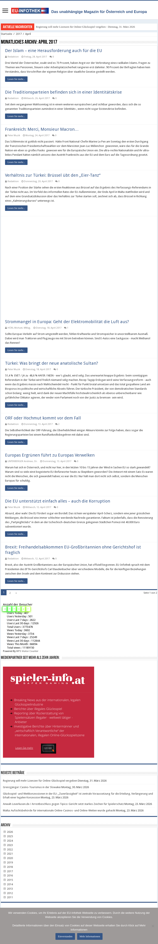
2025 (8, 836)
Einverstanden (65, 936)
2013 (8, 888)
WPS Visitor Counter (27, 651)
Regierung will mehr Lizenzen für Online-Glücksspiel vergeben (40, 780)
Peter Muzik (14, 135)
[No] (153, 926)
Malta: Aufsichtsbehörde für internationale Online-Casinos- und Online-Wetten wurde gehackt (59, 810)
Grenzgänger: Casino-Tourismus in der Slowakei (32, 787)
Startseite (6, 33)
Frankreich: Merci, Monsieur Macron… (42, 129)
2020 (8, 858)
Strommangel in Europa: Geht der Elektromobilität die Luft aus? (67, 321)
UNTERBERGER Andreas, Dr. (22, 461)
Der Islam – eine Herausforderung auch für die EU (53, 50)
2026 (8, 831)
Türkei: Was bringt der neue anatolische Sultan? (51, 363)
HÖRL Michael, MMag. (19, 327)
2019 (8, 862)
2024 (8, 840)
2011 (8, 897)
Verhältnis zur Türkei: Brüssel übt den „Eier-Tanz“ (52, 175)
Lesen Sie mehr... (16, 79)
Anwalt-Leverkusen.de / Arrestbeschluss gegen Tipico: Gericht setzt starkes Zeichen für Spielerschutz (63, 804)
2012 (8, 893)
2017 (19, 33)
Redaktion (13, 56)
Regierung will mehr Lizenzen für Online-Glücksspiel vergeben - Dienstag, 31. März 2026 (85, 26)
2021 (8, 853)
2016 (8, 875)
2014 (8, 884)
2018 (8, 866)
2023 (8, 845)
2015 (8, 879)
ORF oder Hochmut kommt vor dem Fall (43, 417)
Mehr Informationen (90, 936)
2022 (8, 849)
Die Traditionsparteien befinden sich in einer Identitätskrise (63, 92)
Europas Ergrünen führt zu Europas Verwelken (50, 455)
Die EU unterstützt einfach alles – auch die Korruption (57, 501)
